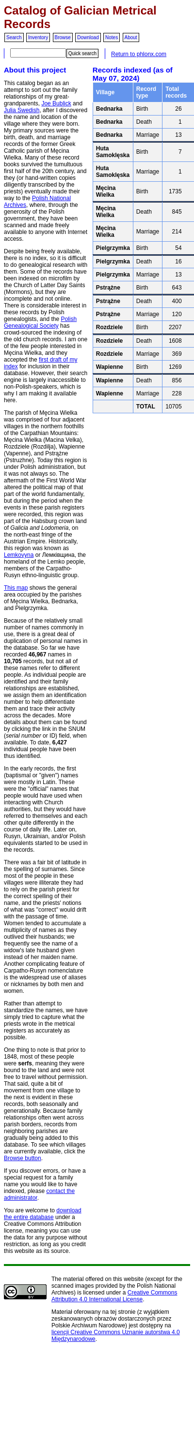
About (131, 37)
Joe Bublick (56, 103)
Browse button (22, 1158)
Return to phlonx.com (138, 54)
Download (87, 37)
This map (16, 587)
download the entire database (42, 1214)
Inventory (38, 37)
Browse (63, 37)
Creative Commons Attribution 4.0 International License (114, 1296)
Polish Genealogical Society (40, 322)
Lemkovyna (18, 555)
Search (14, 37)
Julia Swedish (21, 110)
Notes (111, 37)
